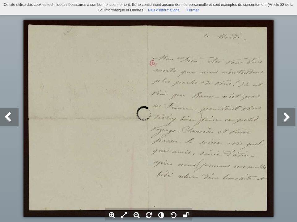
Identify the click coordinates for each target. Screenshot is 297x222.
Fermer (193, 10)
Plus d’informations (163, 10)
